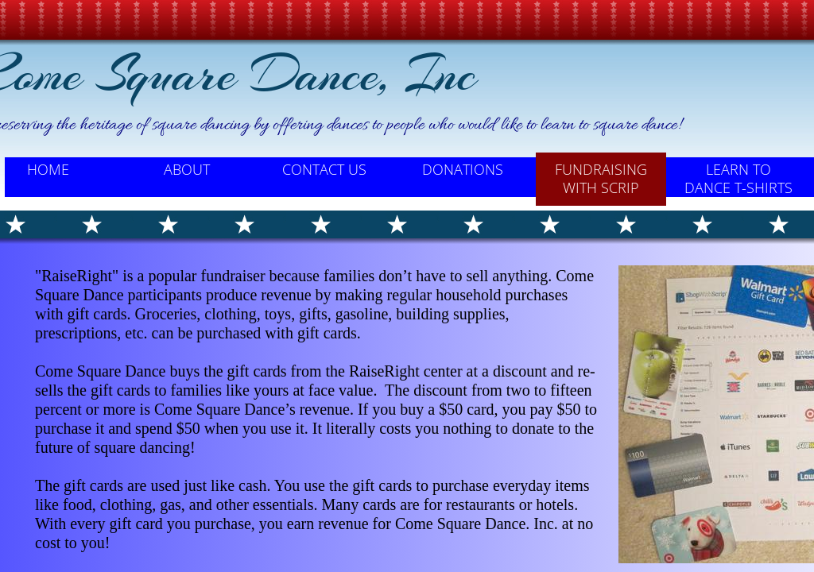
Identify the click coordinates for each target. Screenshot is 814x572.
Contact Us (324, 169)
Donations (462, 169)
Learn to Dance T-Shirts (738, 178)
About (187, 169)
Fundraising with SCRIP (601, 178)
